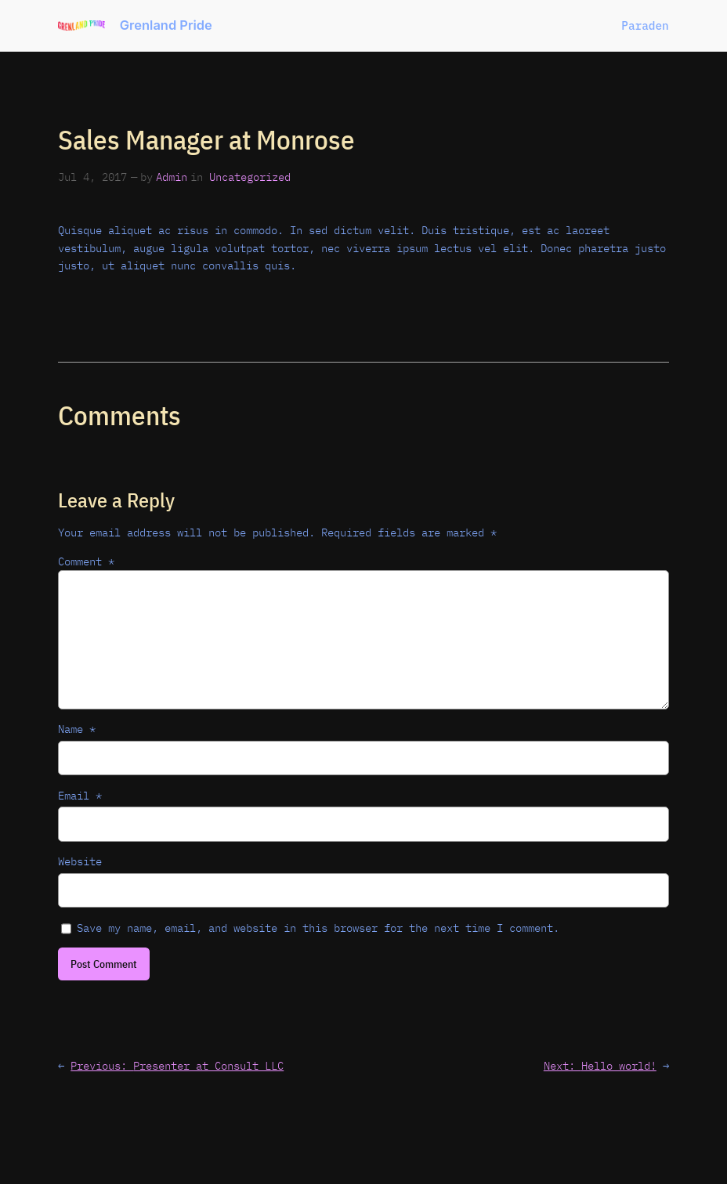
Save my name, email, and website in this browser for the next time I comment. (318, 927)
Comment (86, 561)
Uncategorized (250, 176)
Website (80, 861)
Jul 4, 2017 (92, 176)
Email (80, 795)
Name (77, 728)
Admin (171, 176)
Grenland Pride (166, 25)
